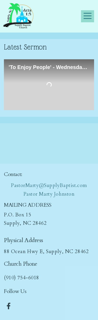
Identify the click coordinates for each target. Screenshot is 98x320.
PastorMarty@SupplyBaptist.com (49, 185)
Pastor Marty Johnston (49, 194)
